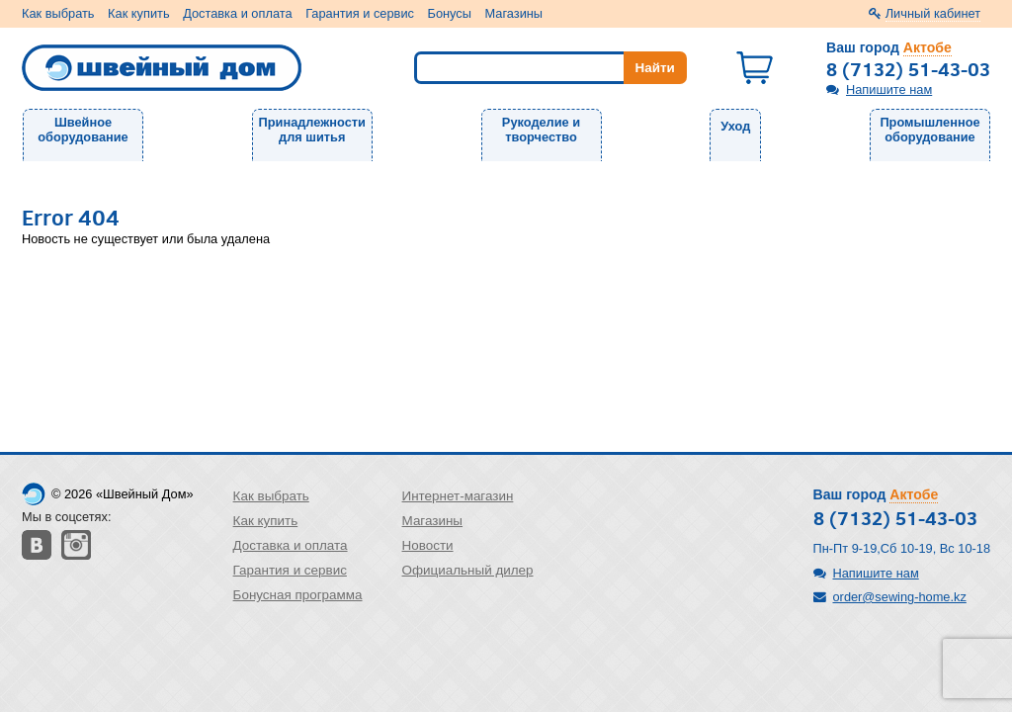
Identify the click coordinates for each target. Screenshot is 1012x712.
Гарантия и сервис (359, 13)
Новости (428, 545)
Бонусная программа (298, 594)
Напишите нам (889, 89)
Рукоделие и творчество (541, 129)
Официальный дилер (468, 570)
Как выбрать (58, 13)
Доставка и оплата (237, 13)
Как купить (138, 13)
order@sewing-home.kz (900, 596)
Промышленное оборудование (929, 129)
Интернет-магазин (458, 496)
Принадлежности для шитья (312, 129)
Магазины (514, 13)
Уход (735, 126)
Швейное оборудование (82, 129)
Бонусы (449, 13)
